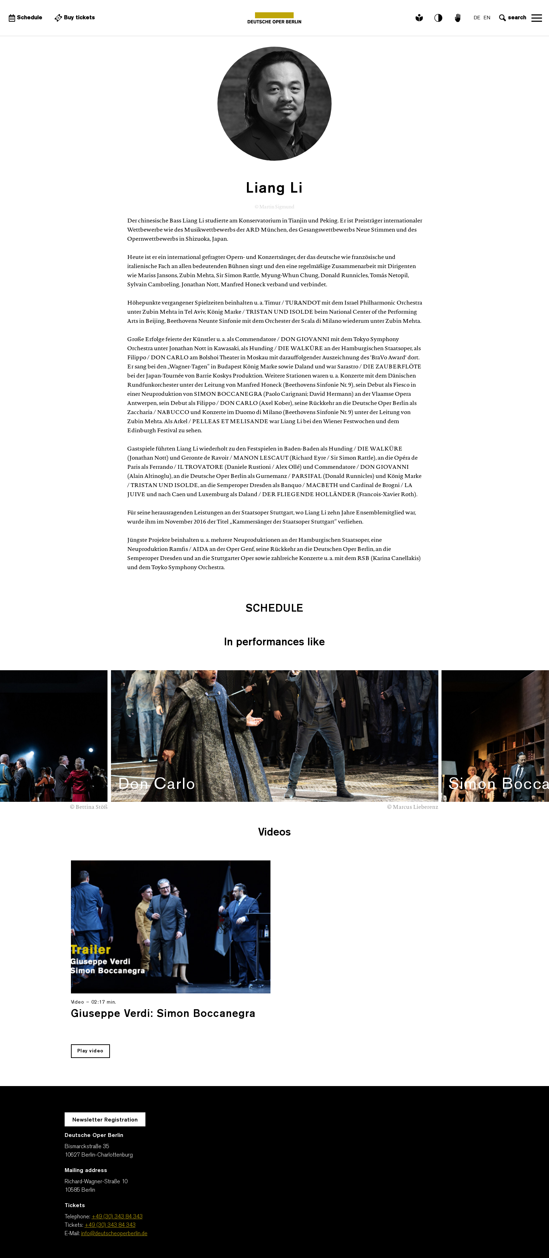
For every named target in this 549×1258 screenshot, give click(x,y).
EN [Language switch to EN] (487, 18)
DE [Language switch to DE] (477, 18)
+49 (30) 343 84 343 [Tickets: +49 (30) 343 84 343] (110, 1225)
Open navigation (536, 17)
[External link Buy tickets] (74, 18)
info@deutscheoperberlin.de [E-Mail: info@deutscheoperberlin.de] (114, 1234)
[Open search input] (511, 18)
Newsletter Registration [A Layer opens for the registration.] (105, 1120)
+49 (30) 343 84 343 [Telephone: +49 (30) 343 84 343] (117, 1217)
